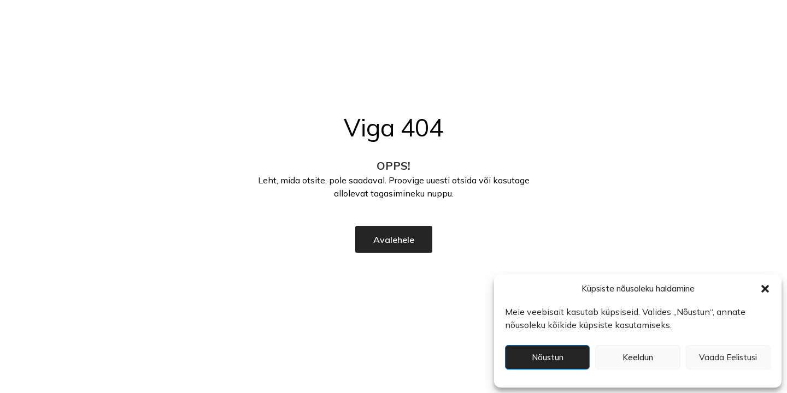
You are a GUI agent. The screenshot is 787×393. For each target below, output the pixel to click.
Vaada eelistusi (728, 357)
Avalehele (393, 239)
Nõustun (547, 357)
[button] (765, 288)
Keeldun (637, 357)
